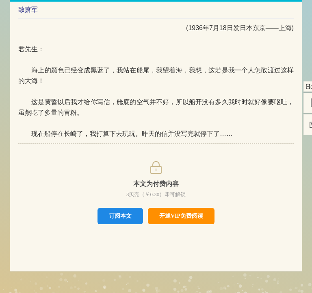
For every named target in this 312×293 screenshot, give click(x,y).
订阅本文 (120, 215)
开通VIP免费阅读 (181, 216)
